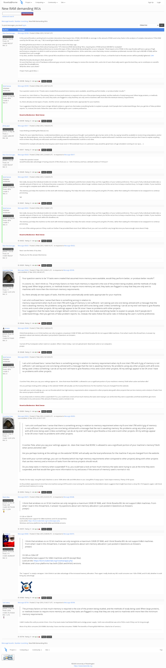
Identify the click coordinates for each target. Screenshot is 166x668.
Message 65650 (23, 357)
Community (53, 2)
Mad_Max (6, 497)
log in (24, 25)
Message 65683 (23, 534)
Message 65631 (23, 177)
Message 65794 (23, 603)
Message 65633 (23, 246)
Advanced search (8, 16)
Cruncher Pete (8, 270)
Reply (44, 81)
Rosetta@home (10, 2)
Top (161, 650)
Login (159, 2)
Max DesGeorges (9, 33)
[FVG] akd (6, 126)
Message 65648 (23, 328)
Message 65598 (23, 33)
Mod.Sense (7, 86)
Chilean (7, 534)
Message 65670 (23, 497)
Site (63, 2)
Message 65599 (23, 86)
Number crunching (21, 21)
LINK (152, 55)
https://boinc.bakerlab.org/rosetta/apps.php (44, 521)
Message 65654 (23, 416)
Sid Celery (6, 603)
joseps (7, 328)
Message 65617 (23, 126)
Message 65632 (23, 208)
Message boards (8, 21)
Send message (8, 37)
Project (28, 2)
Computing (40, 2)
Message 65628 (23, 155)
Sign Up (150, 2)
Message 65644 (23, 270)
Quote (49, 81)
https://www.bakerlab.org (83, 666)
